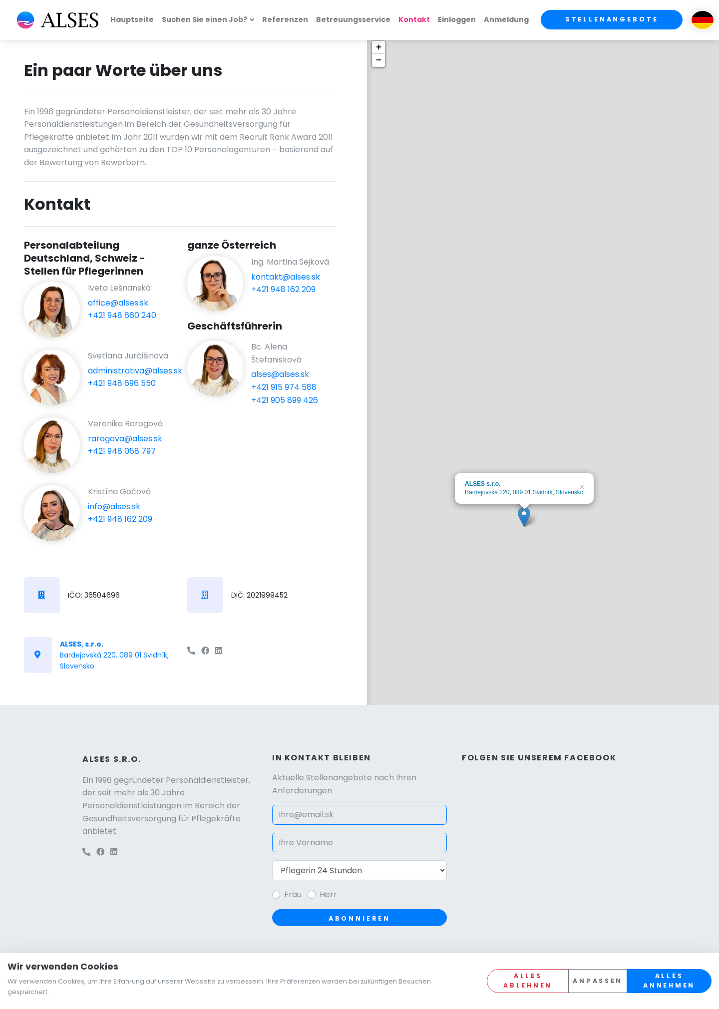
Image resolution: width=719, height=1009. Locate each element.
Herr (328, 894)
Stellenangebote (612, 19)
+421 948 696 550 (122, 383)
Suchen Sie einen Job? (205, 19)
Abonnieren (359, 918)
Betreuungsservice (353, 19)
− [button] (378, 60)
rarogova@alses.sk (125, 438)
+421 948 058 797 (122, 451)
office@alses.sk (118, 303)
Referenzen (285, 19)
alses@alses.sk (280, 374)
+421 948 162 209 (120, 519)
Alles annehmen (669, 981)
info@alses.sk (114, 506)
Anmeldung (506, 19)
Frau (293, 894)
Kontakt (414, 19)
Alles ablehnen (527, 981)
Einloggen (457, 19)
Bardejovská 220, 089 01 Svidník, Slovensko (114, 655)
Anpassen (598, 981)
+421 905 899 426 (284, 400)
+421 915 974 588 (284, 387)
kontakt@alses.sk (285, 277)
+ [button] (378, 47)
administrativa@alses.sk (135, 370)
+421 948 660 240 (122, 315)
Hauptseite (132, 19)
